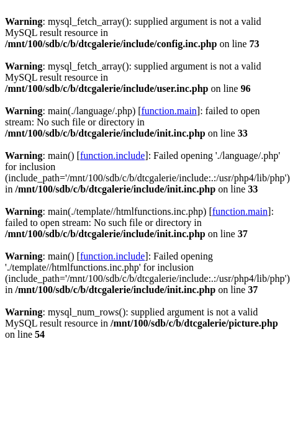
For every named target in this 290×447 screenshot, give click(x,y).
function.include (112, 155)
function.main (169, 111)
